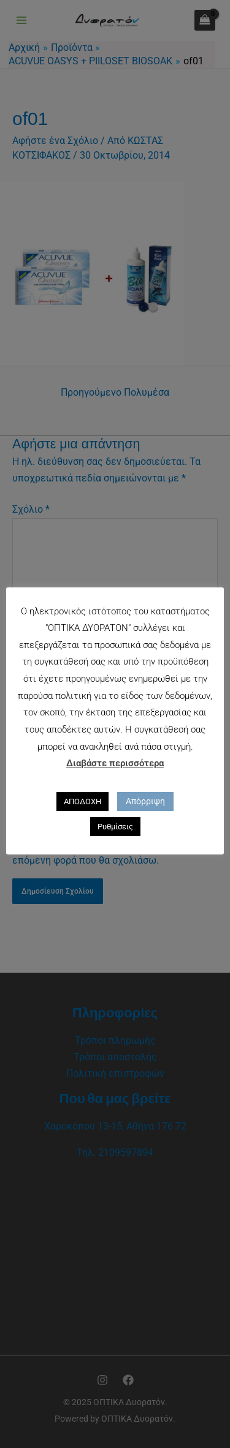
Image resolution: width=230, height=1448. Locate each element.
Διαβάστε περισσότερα (115, 763)
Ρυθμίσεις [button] (115, 826)
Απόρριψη (145, 801)
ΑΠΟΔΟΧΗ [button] (82, 801)
